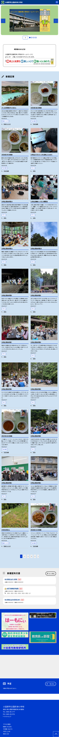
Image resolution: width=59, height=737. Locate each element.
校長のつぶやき (7, 124)
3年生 (15, 593)
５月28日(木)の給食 (6, 154)
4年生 (34, 171)
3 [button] (34, 37)
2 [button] (32, 37)
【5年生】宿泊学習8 (36, 295)
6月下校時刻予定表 (13, 589)
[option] (29, 20)
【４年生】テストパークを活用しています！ (41, 154)
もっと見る (52, 573)
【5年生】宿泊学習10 (36, 248)
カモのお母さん (5, 530)
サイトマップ (7, 716)
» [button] (38, 556)
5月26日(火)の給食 (36, 530)
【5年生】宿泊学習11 (6, 248)
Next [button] (56, 21)
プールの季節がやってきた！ (8, 108)
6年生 (26, 593)
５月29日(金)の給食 (36, 108)
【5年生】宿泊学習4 (36, 389)
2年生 (12, 593)
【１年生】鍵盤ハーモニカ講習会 (39, 201)
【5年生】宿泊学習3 (36, 436)
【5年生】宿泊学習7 (6, 342)
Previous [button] (3, 21)
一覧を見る (52, 684)
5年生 (5, 218)
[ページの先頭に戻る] (56, 734)
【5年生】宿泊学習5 (6, 389)
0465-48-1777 (10, 712)
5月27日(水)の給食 (6, 436)
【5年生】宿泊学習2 (6, 483)
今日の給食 (35, 124)
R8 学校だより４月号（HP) (12, 600)
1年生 (34, 218)
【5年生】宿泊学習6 (36, 342)
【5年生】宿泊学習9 (6, 295)
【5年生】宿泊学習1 (36, 483)
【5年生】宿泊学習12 (6, 201)
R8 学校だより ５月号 (11, 579)
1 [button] (30, 37)
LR (29, 593)
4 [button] (36, 37)
